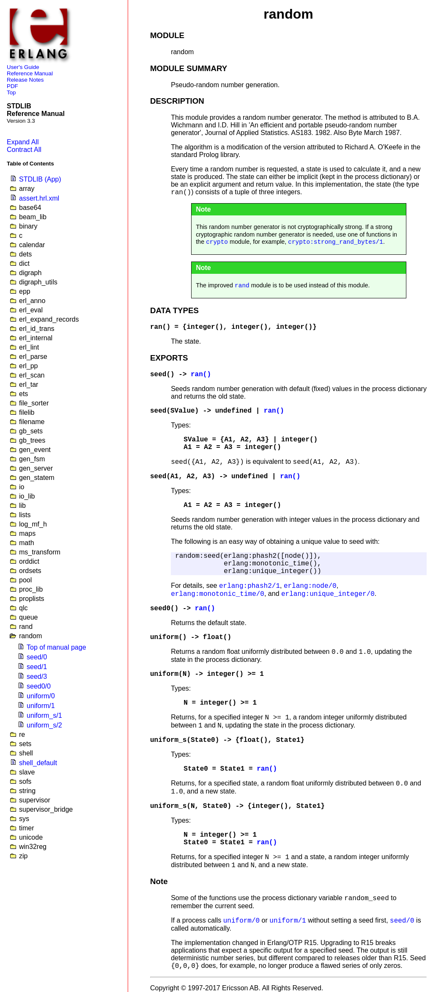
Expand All (23, 142)
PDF (12, 86)
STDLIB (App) (40, 179)
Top (11, 92)
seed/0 (37, 657)
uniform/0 (41, 696)
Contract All (24, 149)
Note (159, 881)
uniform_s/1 (44, 715)
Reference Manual (30, 73)
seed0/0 (39, 686)
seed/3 (37, 676)
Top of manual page (56, 647)
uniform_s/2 (44, 725)
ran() (160, 327)
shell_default (38, 762)
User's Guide (23, 67)
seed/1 (37, 666)
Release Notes (25, 80)
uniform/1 (41, 705)
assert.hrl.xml (39, 198)
